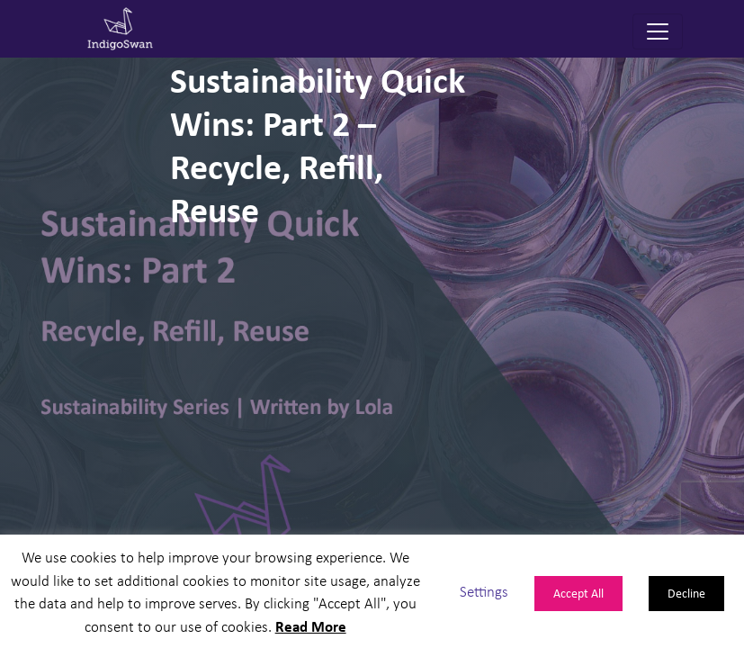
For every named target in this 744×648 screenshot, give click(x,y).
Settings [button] (484, 590)
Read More (310, 626)
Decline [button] (686, 592)
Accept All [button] (578, 592)
